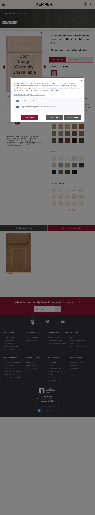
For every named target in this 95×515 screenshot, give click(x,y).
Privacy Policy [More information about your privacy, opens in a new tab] (54, 90)
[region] (47, 99)
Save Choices (29, 117)
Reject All (54, 117)
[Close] (81, 80)
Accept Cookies (72, 117)
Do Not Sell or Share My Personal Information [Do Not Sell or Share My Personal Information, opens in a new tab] (29, 95)
